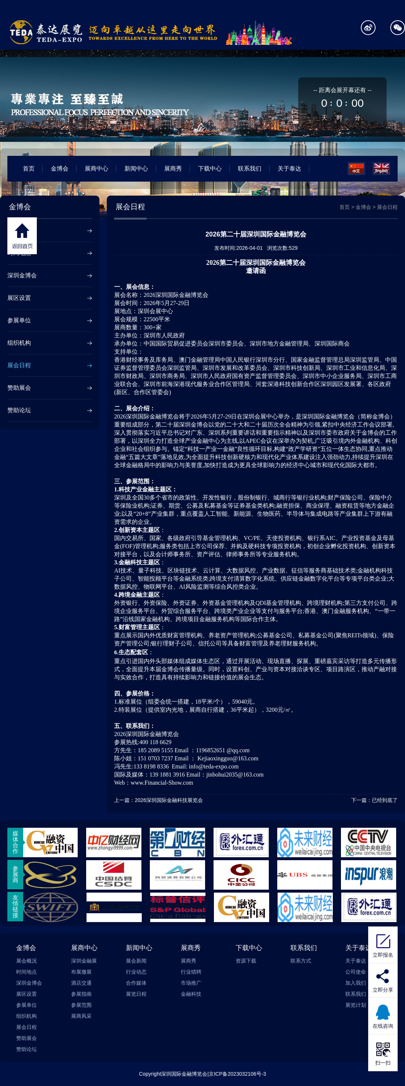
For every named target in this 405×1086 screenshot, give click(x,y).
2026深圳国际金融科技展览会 (169, 800)
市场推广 (191, 983)
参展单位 (19, 320)
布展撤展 (81, 972)
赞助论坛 (19, 410)
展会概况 (19, 230)
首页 (29, 168)
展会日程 (19, 365)
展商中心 (96, 168)
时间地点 (19, 253)
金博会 (59, 168)
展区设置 (19, 298)
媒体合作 (15, 842)
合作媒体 (136, 983)
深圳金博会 (22, 275)
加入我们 (355, 983)
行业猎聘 (191, 972)
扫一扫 (383, 1053)
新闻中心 (136, 168)
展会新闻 (136, 961)
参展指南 (81, 994)
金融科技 (191, 994)
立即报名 (383, 945)
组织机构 (19, 343)
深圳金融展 (84, 961)
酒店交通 (81, 983)
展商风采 (81, 1016)
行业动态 (136, 972)
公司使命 (355, 972)
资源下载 (246, 961)
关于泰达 (289, 168)
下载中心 (210, 168)
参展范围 (81, 1005)
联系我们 (249, 168)
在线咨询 (383, 1016)
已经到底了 (385, 800)
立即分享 (383, 990)
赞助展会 (19, 388)
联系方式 (300, 961)
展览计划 (355, 1005)
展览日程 (136, 994)
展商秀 (173, 168)
